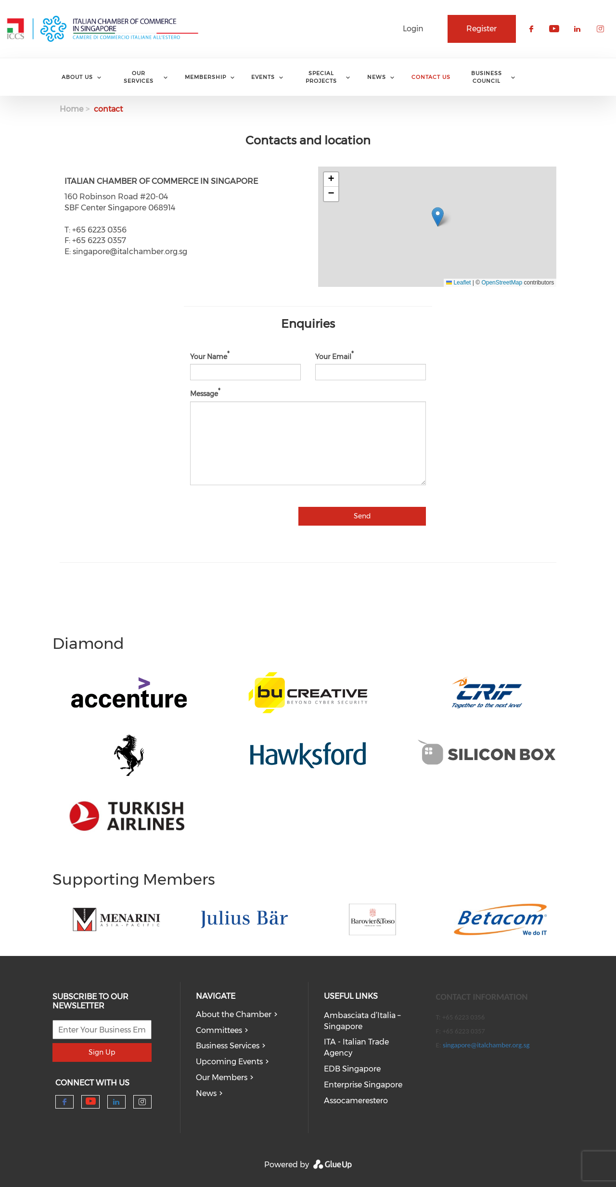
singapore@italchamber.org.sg (486, 1045)
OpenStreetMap (501, 282)
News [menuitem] (376, 77)
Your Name (208, 356)
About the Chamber (233, 1014)
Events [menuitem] (263, 77)
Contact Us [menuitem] (430, 77)
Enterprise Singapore (363, 1084)
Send (362, 516)
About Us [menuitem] (77, 77)
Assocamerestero (356, 1100)
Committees (219, 1030)
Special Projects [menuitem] (321, 77)
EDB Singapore (352, 1068)
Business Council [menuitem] (486, 77)
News (206, 1093)
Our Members (221, 1077)
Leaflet (458, 282)
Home (71, 109)
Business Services (227, 1045)
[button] (438, 217)
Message (204, 393)
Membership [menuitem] (205, 77)
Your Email (333, 356)
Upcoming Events (229, 1061)
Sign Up (102, 1052)
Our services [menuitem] (139, 77)
